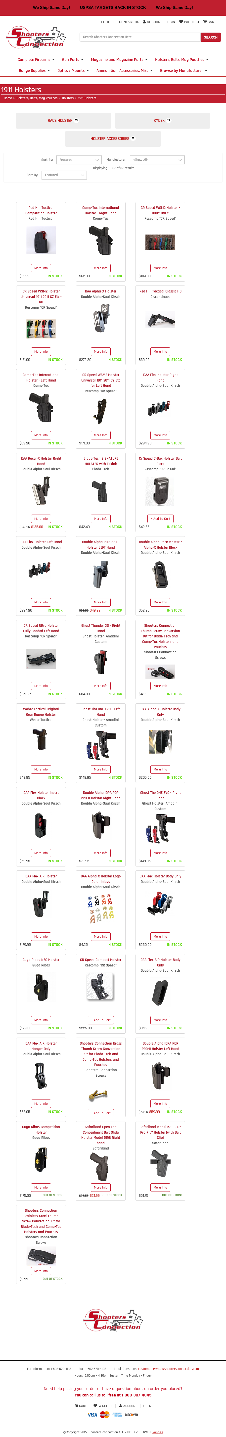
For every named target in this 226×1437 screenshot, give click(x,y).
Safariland (100, 1150)
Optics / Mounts (73, 70)
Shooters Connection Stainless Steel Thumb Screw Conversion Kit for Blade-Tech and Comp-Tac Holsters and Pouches (41, 1223)
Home (8, 98)
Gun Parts (73, 59)
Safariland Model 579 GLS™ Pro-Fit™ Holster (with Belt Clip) (160, 1134)
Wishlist (189, 22)
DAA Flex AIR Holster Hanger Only (41, 1048)
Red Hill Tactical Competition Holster (41, 213)
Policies (108, 22)
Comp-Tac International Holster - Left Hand (41, 380)
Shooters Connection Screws (160, 657)
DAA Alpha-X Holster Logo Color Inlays (101, 881)
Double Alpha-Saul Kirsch (100, 299)
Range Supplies (34, 70)
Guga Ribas (41, 967)
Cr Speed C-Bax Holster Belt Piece (160, 463)
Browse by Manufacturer (183, 70)
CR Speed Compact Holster (100, 962)
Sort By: (47, 162)
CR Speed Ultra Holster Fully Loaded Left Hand (41, 630)
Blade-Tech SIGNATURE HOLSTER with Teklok (101, 463)
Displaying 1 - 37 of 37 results (113, 170)
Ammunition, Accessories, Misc (124, 70)
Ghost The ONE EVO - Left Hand (101, 714)
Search (211, 37)
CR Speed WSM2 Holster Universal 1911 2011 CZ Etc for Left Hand (100, 382)
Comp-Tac (100, 220)
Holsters (68, 98)
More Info (41, 270)
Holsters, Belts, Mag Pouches (182, 59)
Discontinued (160, 299)
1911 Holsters (87, 98)
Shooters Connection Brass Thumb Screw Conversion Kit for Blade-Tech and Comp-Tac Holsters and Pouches (101, 1056)
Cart (81, 1408)
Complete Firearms (36, 59)
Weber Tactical (41, 722)
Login (170, 22)
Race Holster (62, 121)
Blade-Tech (100, 471)
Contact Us (129, 22)
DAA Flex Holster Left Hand (41, 544)
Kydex (164, 121)
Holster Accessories (113, 141)
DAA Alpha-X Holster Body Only (160, 714)
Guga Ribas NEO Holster (41, 962)
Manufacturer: (116, 162)
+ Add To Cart (160, 521)
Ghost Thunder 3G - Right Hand (100, 630)
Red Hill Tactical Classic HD (160, 293)
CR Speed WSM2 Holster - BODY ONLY (160, 213)
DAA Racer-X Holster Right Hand (41, 463)
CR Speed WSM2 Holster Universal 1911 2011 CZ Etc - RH (41, 299)
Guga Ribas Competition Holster (41, 1132)
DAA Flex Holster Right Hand (160, 380)
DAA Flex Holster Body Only (160, 878)
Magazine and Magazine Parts (119, 59)
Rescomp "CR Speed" (160, 220)
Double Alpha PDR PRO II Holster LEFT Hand (101, 547)
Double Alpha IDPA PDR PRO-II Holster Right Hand (101, 798)
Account (152, 22)
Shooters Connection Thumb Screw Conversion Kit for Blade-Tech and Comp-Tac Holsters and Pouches (160, 638)
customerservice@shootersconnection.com (168, 1371)
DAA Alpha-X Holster (100, 293)
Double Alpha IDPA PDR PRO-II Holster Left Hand (160, 1048)
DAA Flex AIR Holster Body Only (160, 965)
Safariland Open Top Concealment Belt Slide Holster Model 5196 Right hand (100, 1137)
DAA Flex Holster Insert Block (41, 798)
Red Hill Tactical (41, 220)
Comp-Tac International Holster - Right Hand (100, 213)
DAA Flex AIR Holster (41, 878)
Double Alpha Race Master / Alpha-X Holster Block (160, 547)
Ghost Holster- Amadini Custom (101, 641)
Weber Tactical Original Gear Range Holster (41, 714)
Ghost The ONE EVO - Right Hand (160, 798)
